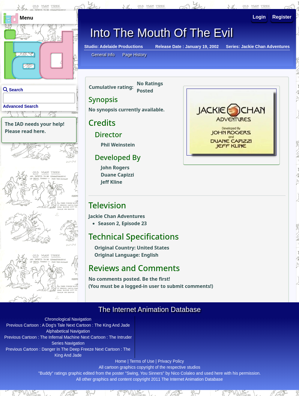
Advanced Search (20, 106)
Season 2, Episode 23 (122, 223)
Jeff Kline (111, 182)
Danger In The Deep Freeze (68, 349)
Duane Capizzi (117, 174)
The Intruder (120, 337)
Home (120, 361)
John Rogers (115, 167)
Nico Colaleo (183, 373)
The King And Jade (112, 325)
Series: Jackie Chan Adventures (258, 46)
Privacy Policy (171, 361)
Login (259, 17)
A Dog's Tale (53, 325)
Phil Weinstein (118, 144)
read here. (34, 131)
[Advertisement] (37, 181)
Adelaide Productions (121, 46)
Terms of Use (142, 361)
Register (282, 17)
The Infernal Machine (60, 337)
